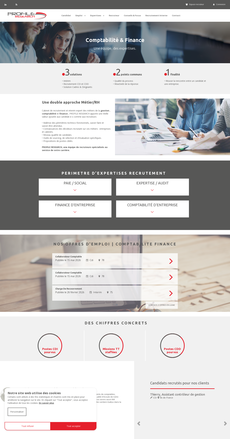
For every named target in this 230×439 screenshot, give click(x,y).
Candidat (66, 15)
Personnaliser (17, 411)
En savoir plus (46, 403)
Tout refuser (27, 426)
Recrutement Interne (156, 15)
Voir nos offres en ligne (159, 305)
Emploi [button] (80, 15)
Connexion (219, 4)
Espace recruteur (195, 4)
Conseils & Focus (132, 15)
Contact (176, 15)
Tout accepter (74, 426)
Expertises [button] (97, 15)
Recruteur (114, 15)
